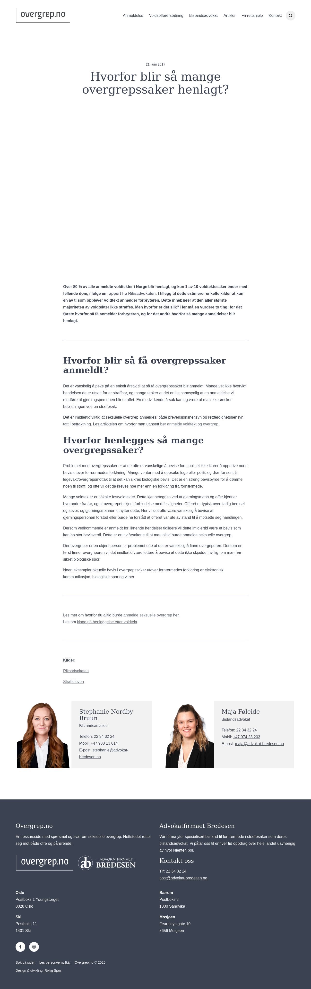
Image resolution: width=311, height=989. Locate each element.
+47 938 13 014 (104, 743)
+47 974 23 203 (246, 737)
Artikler (230, 16)
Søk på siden (25, 962)
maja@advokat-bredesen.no (259, 744)
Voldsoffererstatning (166, 16)
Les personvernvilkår (55, 962)
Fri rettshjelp (252, 16)
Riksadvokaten (76, 671)
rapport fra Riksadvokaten (131, 293)
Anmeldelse (133, 16)
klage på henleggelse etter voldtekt (107, 622)
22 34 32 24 (104, 736)
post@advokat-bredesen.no (183, 878)
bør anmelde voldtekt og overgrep (189, 424)
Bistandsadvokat (203, 16)
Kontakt (275, 16)
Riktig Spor (52, 970)
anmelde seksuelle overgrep (147, 615)
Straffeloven (73, 682)
